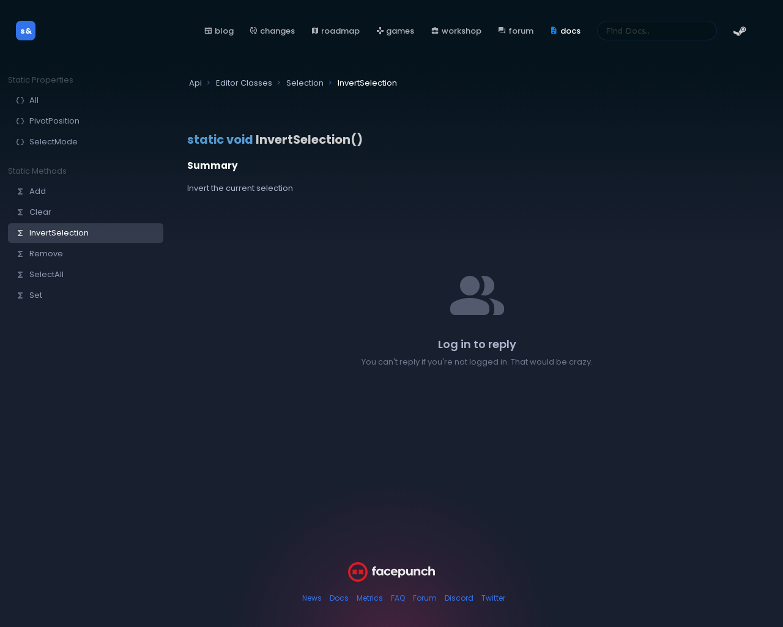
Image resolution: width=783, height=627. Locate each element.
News (312, 598)
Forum (425, 598)
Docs (339, 598)
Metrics (370, 598)
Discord (459, 598)
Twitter (493, 598)
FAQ (398, 598)
